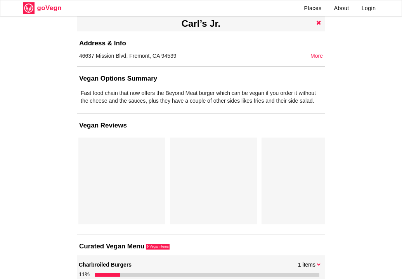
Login (369, 8)
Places (313, 8)
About (341, 8)
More (316, 56)
